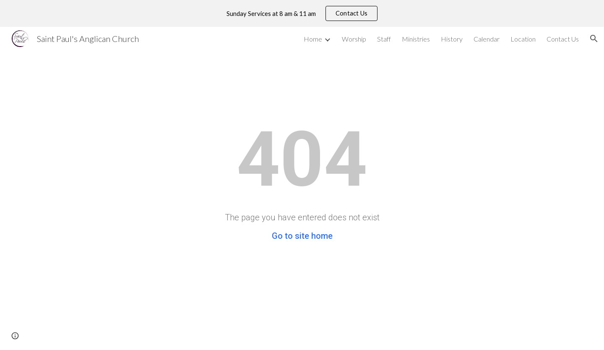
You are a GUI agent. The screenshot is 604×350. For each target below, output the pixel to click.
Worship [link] (354, 39)
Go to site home (302, 236)
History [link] (452, 39)
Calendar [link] (487, 39)
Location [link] (523, 39)
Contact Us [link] (563, 39)
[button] (594, 39)
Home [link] (313, 39)
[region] (302, 13)
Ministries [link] (416, 39)
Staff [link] (384, 39)
